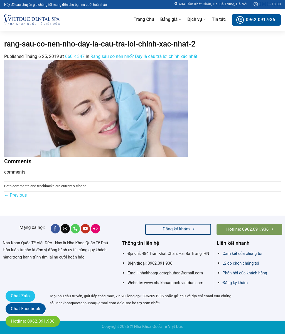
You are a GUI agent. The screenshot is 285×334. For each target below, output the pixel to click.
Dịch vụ (196, 19)
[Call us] (75, 228)
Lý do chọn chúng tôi (241, 263)
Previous (15, 195)
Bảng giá (170, 19)
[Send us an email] (65, 228)
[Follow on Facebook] (55, 228)
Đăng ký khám (235, 283)
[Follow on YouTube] (85, 228)
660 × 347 (75, 56)
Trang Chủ (144, 19)
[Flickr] (95, 228)
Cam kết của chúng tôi (242, 253)
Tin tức (219, 19)
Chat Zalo (20, 295)
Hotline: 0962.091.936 (33, 321)
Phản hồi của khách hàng (245, 273)
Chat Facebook (25, 308)
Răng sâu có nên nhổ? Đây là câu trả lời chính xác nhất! (144, 56)
